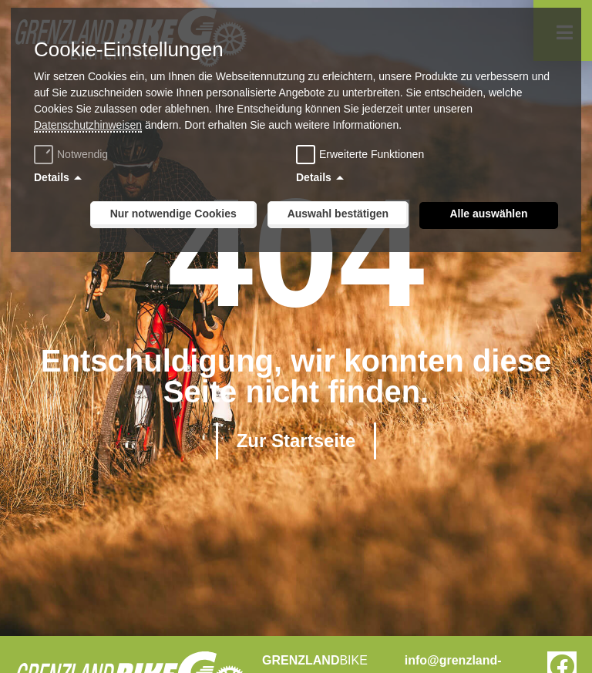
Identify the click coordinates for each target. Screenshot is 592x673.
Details (51, 177)
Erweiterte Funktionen (371, 154)
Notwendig (73, 154)
